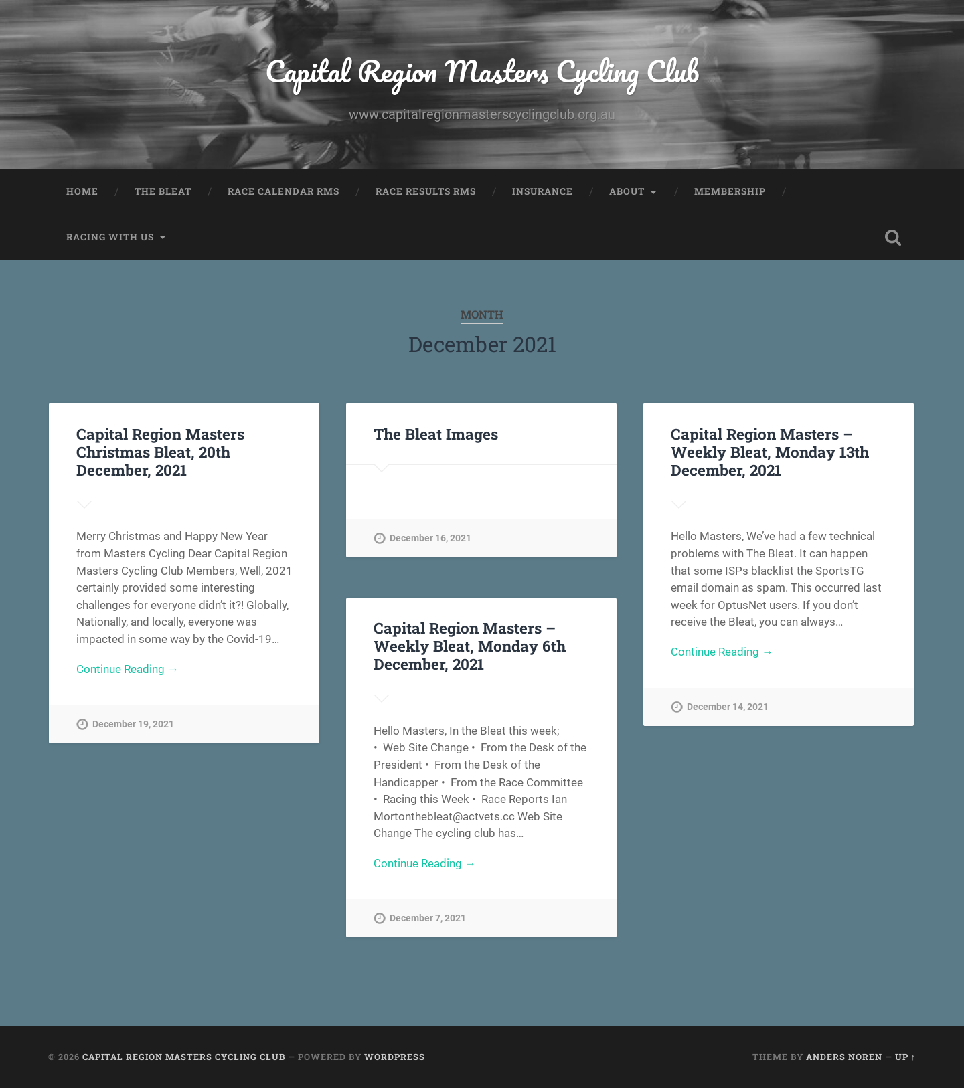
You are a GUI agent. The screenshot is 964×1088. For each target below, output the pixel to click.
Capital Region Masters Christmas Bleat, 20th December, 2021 (160, 452)
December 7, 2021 (428, 918)
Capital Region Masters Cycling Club (482, 70)
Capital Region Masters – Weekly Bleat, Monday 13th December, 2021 (770, 452)
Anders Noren (844, 1056)
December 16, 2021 (430, 538)
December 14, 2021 (728, 707)
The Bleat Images (436, 434)
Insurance (542, 191)
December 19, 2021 (133, 724)
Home (82, 191)
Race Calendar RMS (283, 191)
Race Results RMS (426, 191)
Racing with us (110, 237)
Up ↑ (905, 1056)
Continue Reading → (127, 669)
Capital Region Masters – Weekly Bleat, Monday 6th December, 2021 (470, 646)
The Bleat (163, 191)
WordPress (394, 1056)
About (627, 191)
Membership (730, 191)
